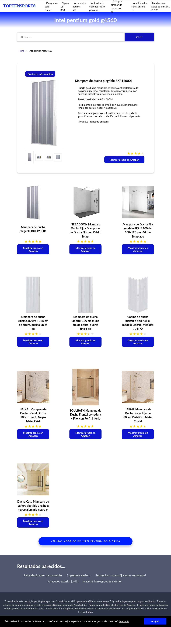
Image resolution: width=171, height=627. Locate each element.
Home (21, 50)
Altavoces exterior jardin (63, 581)
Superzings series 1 (79, 575)
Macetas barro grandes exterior (102, 581)
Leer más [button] (124, 621)
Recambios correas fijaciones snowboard (120, 575)
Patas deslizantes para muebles (43, 575)
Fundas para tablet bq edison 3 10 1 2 (160, 6)
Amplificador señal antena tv (139, 6)
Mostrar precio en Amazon (124, 159)
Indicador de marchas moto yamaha (97, 6)
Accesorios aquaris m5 (79, 6)
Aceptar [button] (155, 621)
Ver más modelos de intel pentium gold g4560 (85, 541)
